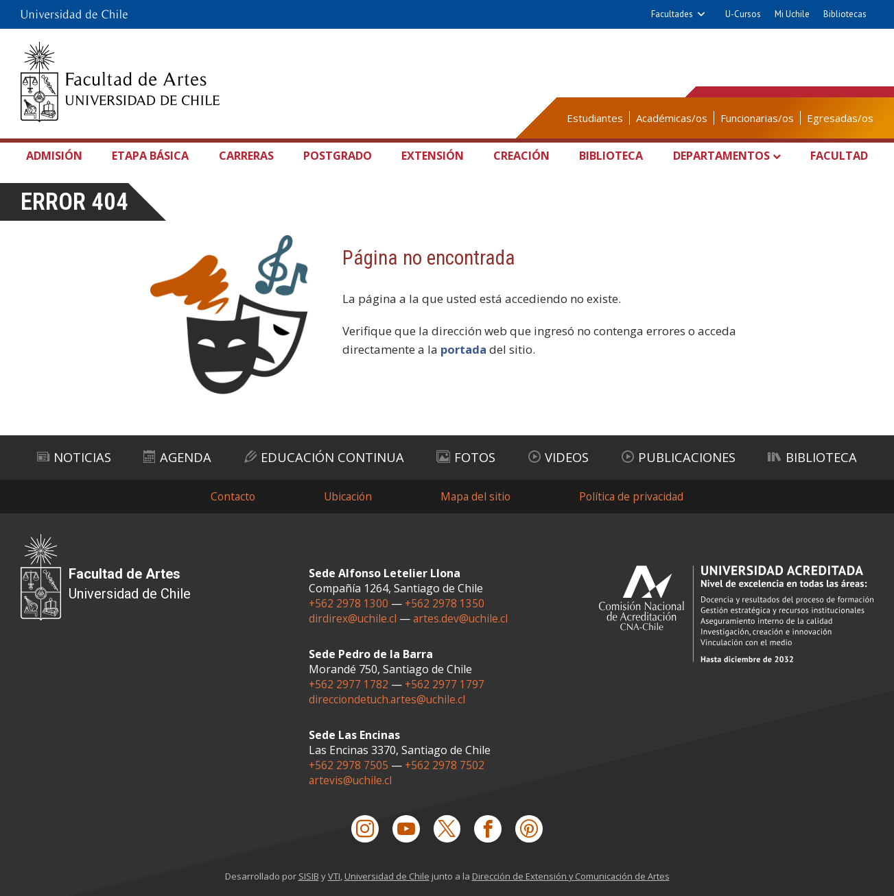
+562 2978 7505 (349, 763)
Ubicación (347, 494)
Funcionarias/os (757, 118)
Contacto (230, 494)
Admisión (59, 156)
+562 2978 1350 (445, 601)
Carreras (248, 156)
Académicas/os (671, 118)
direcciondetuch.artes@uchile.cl (388, 697)
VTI (333, 876)
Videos (557, 455)
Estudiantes (595, 118)
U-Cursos (743, 14)
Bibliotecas (845, 14)
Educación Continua (324, 455)
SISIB (307, 876)
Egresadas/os (840, 118)
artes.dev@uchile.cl (462, 617)
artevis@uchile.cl (351, 778)
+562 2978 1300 (349, 601)
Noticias (73, 455)
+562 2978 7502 (445, 763)
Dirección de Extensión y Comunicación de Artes (571, 876)
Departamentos (718, 156)
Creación (519, 156)
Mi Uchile (792, 14)
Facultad (836, 156)
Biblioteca (607, 156)
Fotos (466, 455)
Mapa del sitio (476, 494)
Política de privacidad (634, 494)
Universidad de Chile (386, 876)
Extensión (432, 156)
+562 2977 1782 (349, 682)
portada (464, 349)
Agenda (177, 455)
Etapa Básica (154, 156)
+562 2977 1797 (445, 682)
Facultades (672, 14)
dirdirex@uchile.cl (353, 617)
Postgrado (338, 156)
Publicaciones (676, 455)
